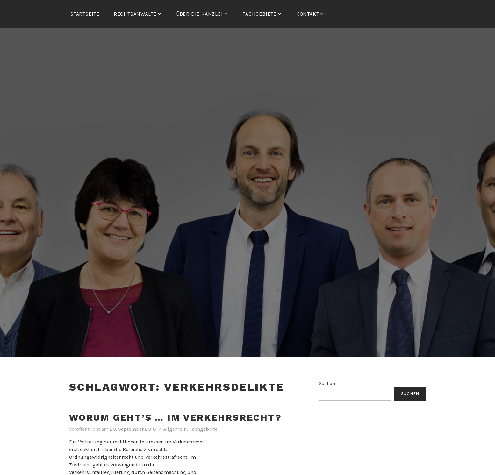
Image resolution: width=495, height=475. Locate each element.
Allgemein (175, 429)
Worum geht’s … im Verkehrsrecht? (175, 417)
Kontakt (307, 14)
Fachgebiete (203, 429)
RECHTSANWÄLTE (135, 14)
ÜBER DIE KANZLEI (199, 14)
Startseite (84, 14)
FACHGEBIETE (259, 14)
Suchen (327, 383)
